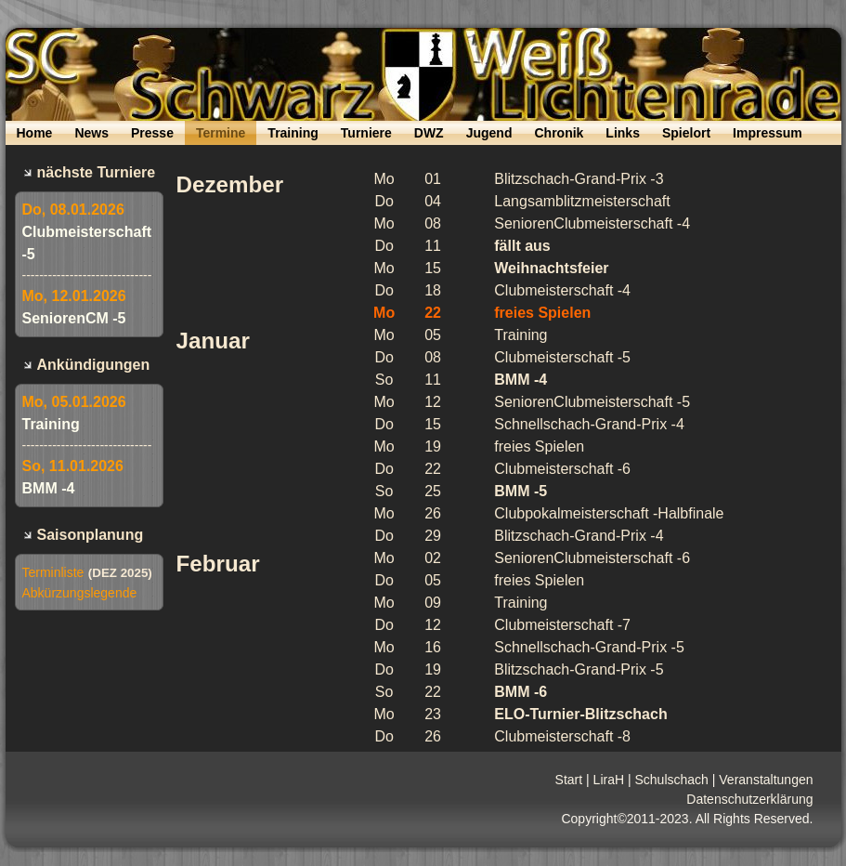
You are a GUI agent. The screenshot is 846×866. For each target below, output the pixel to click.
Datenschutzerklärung (749, 799)
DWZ (429, 132)
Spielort (686, 132)
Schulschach (671, 779)
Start (569, 779)
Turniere (366, 132)
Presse (152, 132)
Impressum (767, 132)
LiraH (608, 779)
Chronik (558, 132)
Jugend (489, 132)
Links (622, 132)
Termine (220, 132)
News (91, 132)
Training (292, 132)
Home (35, 132)
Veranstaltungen (766, 779)
